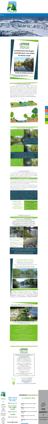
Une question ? (43, 410)
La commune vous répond (43, 418)
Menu (3, 15)
